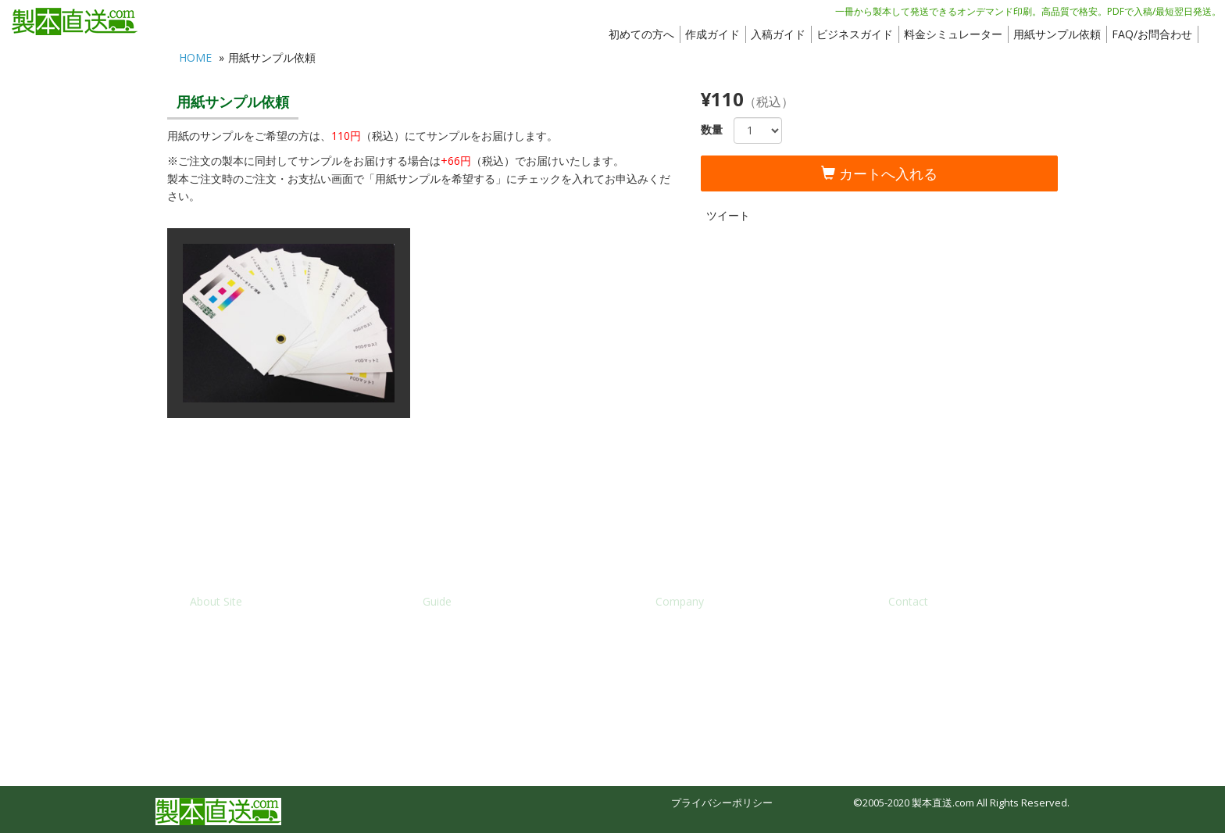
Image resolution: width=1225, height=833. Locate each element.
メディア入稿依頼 (929, 657)
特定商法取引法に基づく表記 (721, 657)
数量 (712, 129)
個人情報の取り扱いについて (721, 683)
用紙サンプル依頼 (1057, 34)
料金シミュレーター (953, 34)
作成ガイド (712, 34)
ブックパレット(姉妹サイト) (253, 708)
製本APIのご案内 (460, 708)
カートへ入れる (879, 173)
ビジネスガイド (854, 34)
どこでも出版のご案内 (473, 683)
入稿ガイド (778, 34)
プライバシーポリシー (722, 803)
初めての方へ (641, 34)
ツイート (728, 215)
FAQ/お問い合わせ (930, 632)
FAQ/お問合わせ (1152, 34)
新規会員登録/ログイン (242, 657)
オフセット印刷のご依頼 (944, 683)
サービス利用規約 (230, 683)
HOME (195, 57)
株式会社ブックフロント (711, 632)
